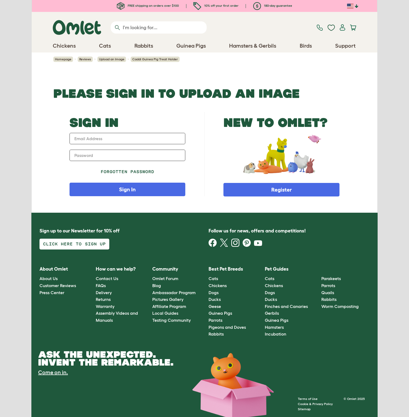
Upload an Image (111, 59)
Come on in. (53, 372)
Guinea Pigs (220, 313)
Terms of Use (308, 398)
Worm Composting (340, 306)
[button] (317, 269)
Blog (156, 285)
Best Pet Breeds (226, 269)
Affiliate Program (169, 306)
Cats (213, 278)
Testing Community (171, 320)
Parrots (215, 320)
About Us (48, 278)
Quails (327, 292)
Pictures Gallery (167, 299)
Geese (215, 306)
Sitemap (304, 409)
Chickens (218, 285)
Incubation (275, 333)
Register (281, 190)
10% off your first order (216, 5)
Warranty (105, 306)
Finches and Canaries (286, 306)
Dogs (214, 292)
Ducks (215, 299)
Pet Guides (277, 269)
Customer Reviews (57, 285)
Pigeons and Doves (227, 327)
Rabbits (216, 333)
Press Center (51, 292)
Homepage (63, 59)
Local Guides (165, 313)
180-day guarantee (272, 5)
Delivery (104, 292)
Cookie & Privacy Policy (315, 404)
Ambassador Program (174, 292)
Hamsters (274, 327)
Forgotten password (127, 172)
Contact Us (107, 278)
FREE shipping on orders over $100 (148, 5)
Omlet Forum (165, 278)
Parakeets (331, 278)
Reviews (85, 59)
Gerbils (272, 313)
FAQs (101, 285)
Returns (103, 299)
